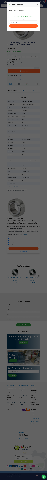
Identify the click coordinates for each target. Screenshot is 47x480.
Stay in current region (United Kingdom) (23, 16)
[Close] (37, 4)
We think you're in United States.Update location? (16, 11)
